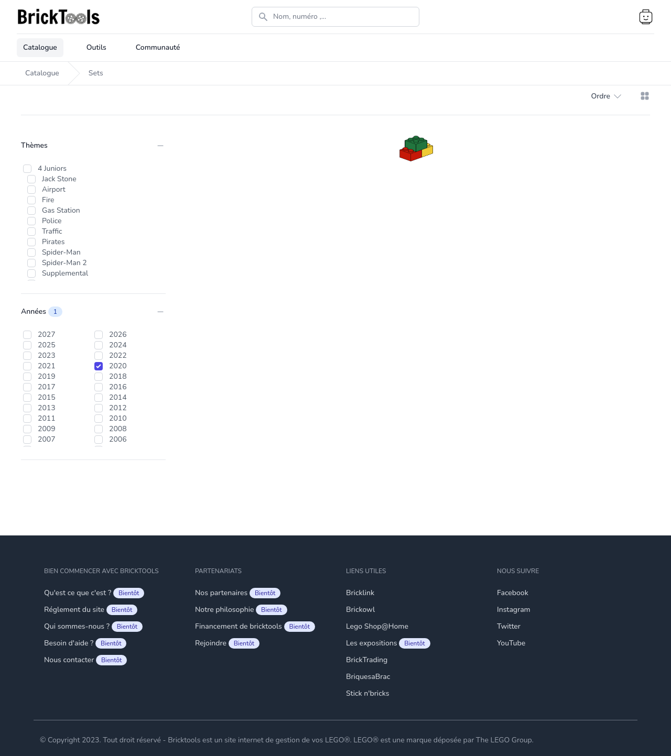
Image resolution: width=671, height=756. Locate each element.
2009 (47, 429)
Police (52, 221)
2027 (47, 334)
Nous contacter (85, 660)
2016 (118, 387)
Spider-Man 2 (64, 263)
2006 (118, 439)
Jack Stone (59, 179)
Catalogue (40, 47)
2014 (118, 397)
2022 (118, 355)
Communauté (158, 47)
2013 (47, 408)
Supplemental (65, 273)
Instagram (514, 610)
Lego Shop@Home (377, 626)
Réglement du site (90, 610)
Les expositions (388, 643)
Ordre (606, 96)
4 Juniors (52, 168)
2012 (118, 408)
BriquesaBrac (368, 677)
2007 (47, 439)
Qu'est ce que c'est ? (94, 593)
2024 (118, 345)
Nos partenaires (237, 593)
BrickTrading (366, 660)
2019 (47, 376)
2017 (47, 387)
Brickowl (360, 610)
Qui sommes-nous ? (93, 626)
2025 (47, 345)
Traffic (52, 231)
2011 (47, 418)
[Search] (335, 17)
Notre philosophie (241, 610)
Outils (96, 47)
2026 (118, 334)
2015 (47, 397)
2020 (118, 366)
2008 (118, 429)
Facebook (512, 593)
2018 (118, 376)
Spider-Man (61, 252)
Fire (48, 200)
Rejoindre (227, 643)
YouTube (511, 643)
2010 (118, 418)
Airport (54, 189)
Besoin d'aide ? (85, 643)
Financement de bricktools (255, 626)
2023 (47, 355)
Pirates (53, 242)
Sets (96, 73)
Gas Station (61, 210)
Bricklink (360, 593)
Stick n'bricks (367, 693)
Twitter (509, 626)
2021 (47, 366)
